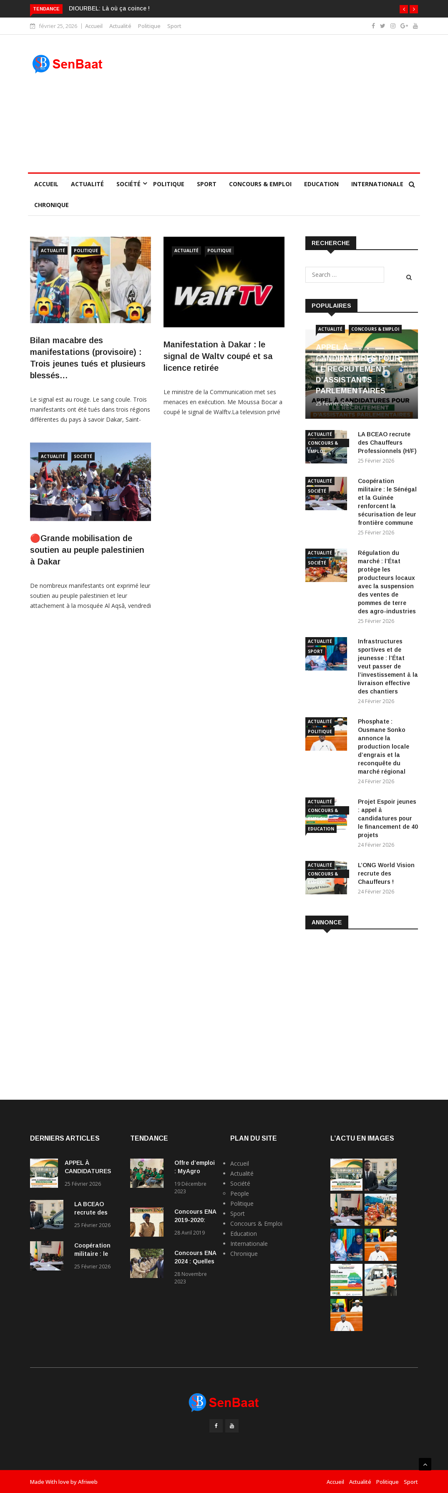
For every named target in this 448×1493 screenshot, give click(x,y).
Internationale (377, 184)
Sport (174, 26)
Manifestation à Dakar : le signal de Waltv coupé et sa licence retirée (218, 356)
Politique (149, 26)
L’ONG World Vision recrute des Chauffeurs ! (386, 873)
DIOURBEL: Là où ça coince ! (109, 8)
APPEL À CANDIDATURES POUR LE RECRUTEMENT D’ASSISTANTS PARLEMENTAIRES (358, 369)
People (239, 1193)
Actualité (120, 26)
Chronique (51, 205)
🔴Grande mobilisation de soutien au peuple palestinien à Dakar (87, 550)
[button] (404, 9)
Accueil (94, 26)
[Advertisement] (274, 103)
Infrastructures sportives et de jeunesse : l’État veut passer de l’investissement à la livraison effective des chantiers (388, 666)
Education (321, 184)
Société (128, 184)
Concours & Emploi (260, 184)
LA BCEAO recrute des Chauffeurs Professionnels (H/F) (387, 442)
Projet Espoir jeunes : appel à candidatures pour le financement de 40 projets (388, 818)
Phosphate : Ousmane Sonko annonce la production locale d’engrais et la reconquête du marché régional (383, 746)
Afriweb (88, 1481)
